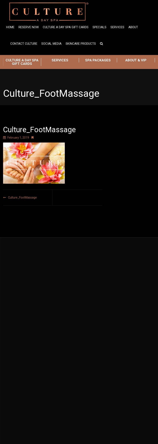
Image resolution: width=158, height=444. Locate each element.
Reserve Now (29, 27)
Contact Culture (23, 44)
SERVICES (60, 60)
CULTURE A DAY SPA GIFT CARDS (22, 62)
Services (117, 27)
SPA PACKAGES (98, 60)
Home (10, 27)
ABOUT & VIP (135, 60)
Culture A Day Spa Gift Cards (65, 27)
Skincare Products (81, 44)
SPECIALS (99, 27)
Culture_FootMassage (22, 197)
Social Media (51, 44)
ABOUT (133, 27)
